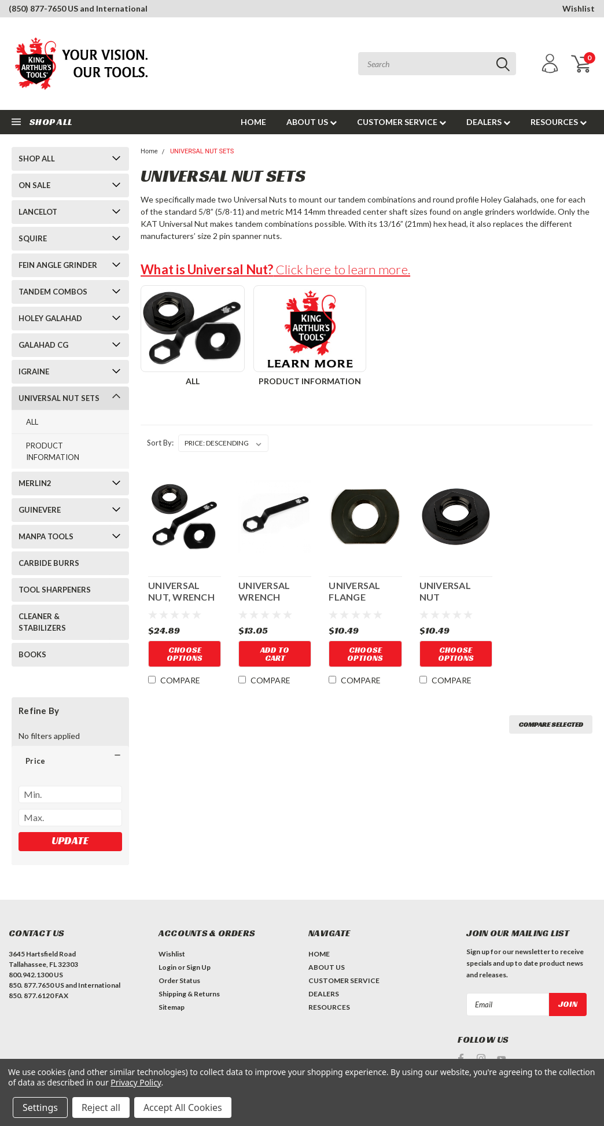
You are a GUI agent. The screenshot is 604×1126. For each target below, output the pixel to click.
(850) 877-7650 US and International (78, 8)
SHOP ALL (37, 158)
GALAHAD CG (43, 344)
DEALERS (488, 122)
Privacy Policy (136, 1082)
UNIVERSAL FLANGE (354, 591)
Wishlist (578, 8)
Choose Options (184, 654)
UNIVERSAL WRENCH (264, 591)
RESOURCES (559, 122)
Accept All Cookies (182, 1107)
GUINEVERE (40, 509)
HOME (253, 122)
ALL (32, 421)
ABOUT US (311, 122)
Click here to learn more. (275, 269)
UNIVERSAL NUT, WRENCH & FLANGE (181, 591)
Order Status (179, 980)
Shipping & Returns (189, 993)
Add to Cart (274, 654)
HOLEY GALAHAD (50, 318)
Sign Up (198, 967)
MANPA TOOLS (46, 536)
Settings (40, 1107)
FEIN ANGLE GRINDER (58, 265)
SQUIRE (33, 238)
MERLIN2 (35, 483)
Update (70, 840)
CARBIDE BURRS (49, 563)
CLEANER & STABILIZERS (42, 622)
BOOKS (32, 654)
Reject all (101, 1107)
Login (167, 967)
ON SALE (34, 185)
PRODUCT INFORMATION (52, 451)
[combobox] (437, 63)
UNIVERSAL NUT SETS (59, 398)
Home (149, 151)
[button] (70, 761)
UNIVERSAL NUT (445, 591)
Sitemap (172, 1007)
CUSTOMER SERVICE (401, 122)
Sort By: (160, 442)
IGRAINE (34, 371)
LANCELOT (38, 211)
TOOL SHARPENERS (55, 589)
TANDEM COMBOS (53, 291)
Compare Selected (550, 724)
